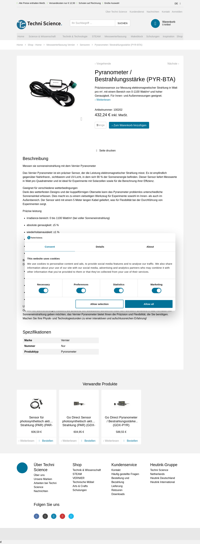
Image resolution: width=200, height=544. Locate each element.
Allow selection (99, 303)
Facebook (36, 516)
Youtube (62, 516)
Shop (77, 465)
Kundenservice (124, 465)
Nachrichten (153, 11)
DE (178, 3)
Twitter (71, 516)
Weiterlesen (103, 99)
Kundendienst (137, 11)
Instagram (45, 516)
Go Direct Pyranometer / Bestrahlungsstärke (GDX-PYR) (121, 421)
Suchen (122, 23)
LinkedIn (53, 516)
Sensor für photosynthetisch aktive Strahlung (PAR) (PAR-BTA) (36, 423)
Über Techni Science (116, 11)
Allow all (149, 303)
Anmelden (177, 11)
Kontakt (166, 11)
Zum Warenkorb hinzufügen (129, 125)
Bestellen (45, 440)
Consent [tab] (50, 246)
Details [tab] (100, 246)
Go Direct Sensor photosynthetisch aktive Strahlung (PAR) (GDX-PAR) (78, 423)
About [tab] (150, 246)
